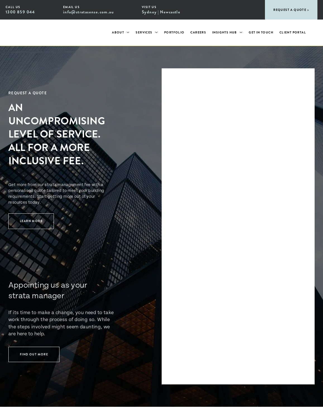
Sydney (149, 12)
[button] (291, 10)
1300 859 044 (20, 12)
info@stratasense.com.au (88, 12)
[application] (127, 32)
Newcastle (170, 12)
